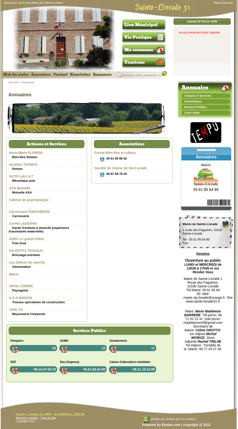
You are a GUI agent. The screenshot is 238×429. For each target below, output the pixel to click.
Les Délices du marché (27, 262)
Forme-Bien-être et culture (115, 153)
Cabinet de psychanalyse (29, 200)
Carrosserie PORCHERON (29, 212)
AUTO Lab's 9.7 (21, 176)
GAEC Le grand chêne (26, 239)
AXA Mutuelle (19, 188)
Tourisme (134, 62)
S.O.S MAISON (20, 298)
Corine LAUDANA (23, 223)
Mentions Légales (27, 418)
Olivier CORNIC (21, 286)
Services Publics (195, 107)
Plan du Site (48, 418)
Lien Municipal (141, 24)
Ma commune (138, 49)
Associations (193, 101)
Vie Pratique (138, 37)
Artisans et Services (197, 95)
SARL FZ (16, 309)
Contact (60, 74)
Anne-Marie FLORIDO (26, 153)
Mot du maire (16, 74)
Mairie (14, 274)
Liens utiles (192, 112)
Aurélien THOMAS (23, 164)
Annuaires (41, 74)
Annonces (102, 74)
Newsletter (80, 74)
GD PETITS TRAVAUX (26, 250)
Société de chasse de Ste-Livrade (120, 168)
